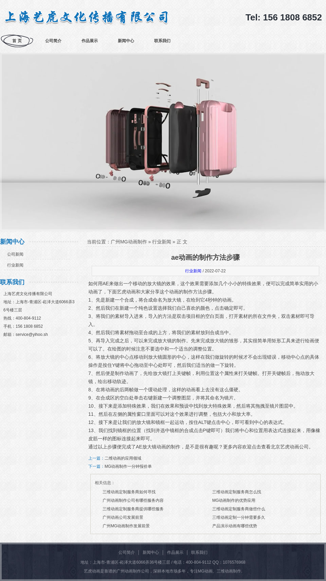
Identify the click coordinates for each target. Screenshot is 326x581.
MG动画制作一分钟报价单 (128, 466)
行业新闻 (15, 265)
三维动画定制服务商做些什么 (238, 509)
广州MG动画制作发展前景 (126, 526)
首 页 (16, 40)
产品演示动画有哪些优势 (234, 526)
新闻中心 (126, 40)
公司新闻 (15, 254)
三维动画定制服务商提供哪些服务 (133, 509)
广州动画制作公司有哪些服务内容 (133, 500)
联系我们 (162, 40)
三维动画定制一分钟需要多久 (238, 517)
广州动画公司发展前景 (123, 517)
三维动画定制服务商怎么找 (236, 492)
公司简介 (53, 40)
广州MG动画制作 (129, 241)
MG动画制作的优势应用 (233, 500)
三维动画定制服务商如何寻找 (129, 492)
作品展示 (90, 40)
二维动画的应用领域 (123, 458)
